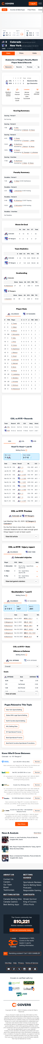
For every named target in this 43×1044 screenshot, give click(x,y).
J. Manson (14, 352)
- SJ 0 (28, 636)
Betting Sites (11, 894)
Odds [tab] (34, 53)
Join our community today (21, 930)
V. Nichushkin (18, 205)
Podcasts (27, 888)
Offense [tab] (12, 660)
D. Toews (14, 323)
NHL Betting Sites (11, 726)
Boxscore (8, 67)
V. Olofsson (14, 385)
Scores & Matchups (17, 10)
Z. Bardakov (14, 378)
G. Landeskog (15, 374)
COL (8, 427)
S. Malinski (14, 363)
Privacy (21, 963)
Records (19, 67)
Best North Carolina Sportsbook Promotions (20, 743)
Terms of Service (31, 963)
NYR (8, 430)
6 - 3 (21, 467)
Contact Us (8, 879)
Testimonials (8, 890)
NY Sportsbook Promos (13, 732)
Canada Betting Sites (12, 899)
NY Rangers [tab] (29, 314)
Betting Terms (21, 450)
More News (37, 833)
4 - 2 (21, 493)
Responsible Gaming (32, 890)
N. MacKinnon (18, 144)
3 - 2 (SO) (23, 478)
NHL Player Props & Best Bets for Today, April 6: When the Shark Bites (25, 847)
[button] (21, 536)
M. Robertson (18, 200)
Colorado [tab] (13, 314)
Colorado (15, 41)
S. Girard (14, 356)
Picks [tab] (21, 53)
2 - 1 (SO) (23, 486)
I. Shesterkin (8, 299)
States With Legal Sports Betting (16, 715)
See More (21, 824)
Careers (6, 882)
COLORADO (12, 552)
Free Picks (31, 10)
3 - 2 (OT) (23, 475)
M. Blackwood (8, 286)
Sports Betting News (32, 885)
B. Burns (13, 367)
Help (15, 963)
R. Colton (14, 345)
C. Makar (16, 181)
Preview (29, 67)
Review (37, 761)
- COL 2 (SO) (29, 633)
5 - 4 (21, 471)
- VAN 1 (28, 622)
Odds (40, 10)
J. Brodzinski (18, 190)
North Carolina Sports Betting (15, 721)
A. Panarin (17, 150)
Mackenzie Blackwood (34, 81)
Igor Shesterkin (32, 83)
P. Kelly (16, 127)
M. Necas (14, 370)
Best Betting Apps (11, 904)
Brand (5, 887)
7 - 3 (21, 497)
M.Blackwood (8, 618)
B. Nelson (14, 331)
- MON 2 (28, 629)
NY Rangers (12, 238)
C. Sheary (17, 138)
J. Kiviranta (14, 381)
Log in (33, 4)
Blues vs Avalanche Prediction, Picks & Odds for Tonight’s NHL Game (25, 857)
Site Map (8, 963)
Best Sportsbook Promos (14, 737)
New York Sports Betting (14, 710)
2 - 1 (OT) (23, 482)
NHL (4, 10)
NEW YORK (30, 552)
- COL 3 (28, 618)
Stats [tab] (8, 53)
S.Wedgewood (8, 622)
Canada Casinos (10, 902)
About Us (8, 874)
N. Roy (6, 576)
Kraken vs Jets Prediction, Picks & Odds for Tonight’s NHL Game (24, 838)
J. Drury (13, 341)
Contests (29, 894)
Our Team (7, 884)
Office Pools (28, 904)
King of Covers (29, 902)
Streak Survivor (30, 899)
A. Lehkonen (15, 360)
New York (15, 45)
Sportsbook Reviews (32, 882)
